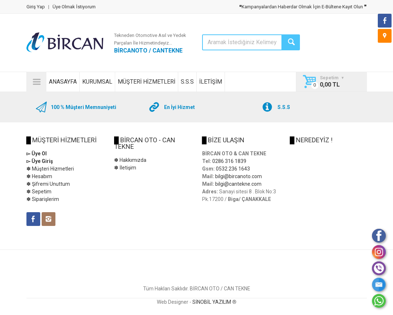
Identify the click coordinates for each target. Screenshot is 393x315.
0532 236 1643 (233, 169)
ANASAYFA (63, 81)
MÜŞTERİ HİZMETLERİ (146, 81)
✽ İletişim (125, 168)
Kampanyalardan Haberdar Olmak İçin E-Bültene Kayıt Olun (303, 6)
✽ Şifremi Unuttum (48, 184)
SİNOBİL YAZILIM (211, 302)
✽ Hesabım (39, 176)
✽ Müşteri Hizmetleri (50, 169)
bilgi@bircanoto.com (238, 176)
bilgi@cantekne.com (238, 184)
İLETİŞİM (210, 81)
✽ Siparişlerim (42, 199)
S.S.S (187, 81)
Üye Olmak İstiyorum (74, 6)
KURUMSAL (97, 81)
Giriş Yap (35, 6)
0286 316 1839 (229, 161)
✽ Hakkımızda (130, 160)
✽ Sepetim (38, 191)
